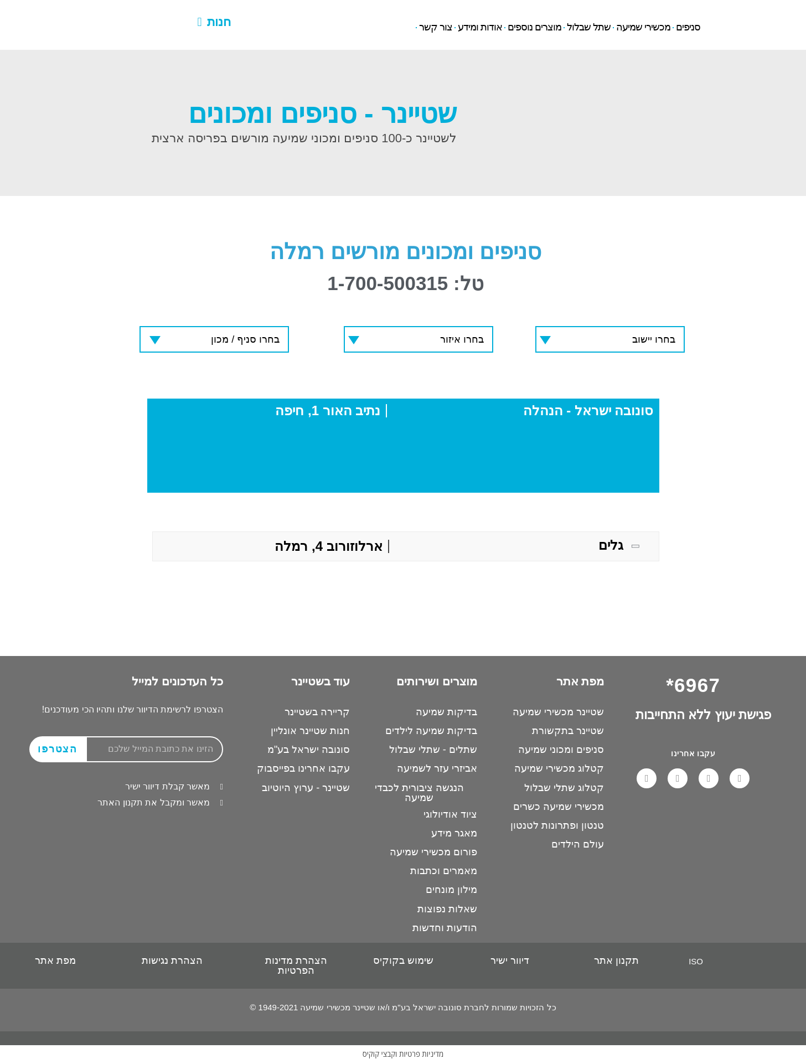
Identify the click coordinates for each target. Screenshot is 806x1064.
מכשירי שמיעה (643, 27)
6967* (106, 13)
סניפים (688, 27)
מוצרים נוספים (534, 27)
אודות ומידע (480, 27)
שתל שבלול (589, 27)
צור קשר (435, 27)
